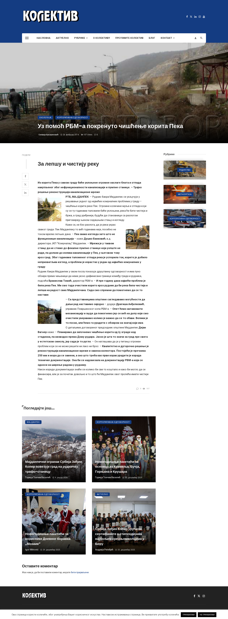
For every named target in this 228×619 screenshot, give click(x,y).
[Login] (195, 38)
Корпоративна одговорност (72, 117)
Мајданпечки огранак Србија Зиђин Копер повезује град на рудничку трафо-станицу (53, 466)
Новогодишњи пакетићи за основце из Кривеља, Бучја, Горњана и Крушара (117, 466)
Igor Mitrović (31, 549)
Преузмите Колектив (129, 38)
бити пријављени (80, 572)
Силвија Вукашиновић (48, 135)
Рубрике (79, 38)
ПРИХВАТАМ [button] (189, 615)
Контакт (166, 38)
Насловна (43, 38)
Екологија (45, 117)
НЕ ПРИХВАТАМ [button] (207, 615)
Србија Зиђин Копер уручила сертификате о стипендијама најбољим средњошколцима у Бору (119, 536)
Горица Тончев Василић (37, 477)
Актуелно (62, 38)
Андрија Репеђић (104, 549)
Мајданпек (33, 422)
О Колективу (101, 38)
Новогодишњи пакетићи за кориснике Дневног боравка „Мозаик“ (47, 539)
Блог (152, 38)
